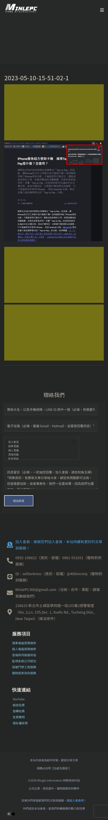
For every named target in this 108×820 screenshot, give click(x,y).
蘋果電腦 (39, 446)
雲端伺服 (39, 455)
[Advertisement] (54, 112)
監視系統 (39, 459)
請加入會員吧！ (76, 800)
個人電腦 (39, 450)
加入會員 (39, 442)
